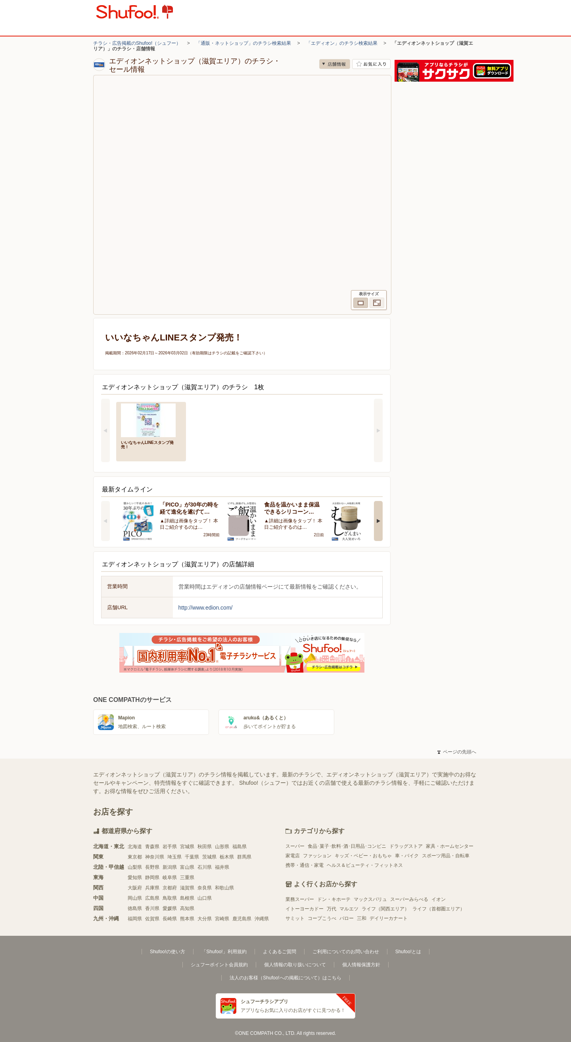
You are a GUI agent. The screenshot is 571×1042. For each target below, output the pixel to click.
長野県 (152, 867)
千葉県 (192, 857)
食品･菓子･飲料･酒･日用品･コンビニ (347, 846)
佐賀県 (152, 919)
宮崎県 (222, 919)
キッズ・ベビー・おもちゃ (363, 855)
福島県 (239, 846)
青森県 (152, 846)
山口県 (204, 898)
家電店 (293, 855)
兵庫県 (152, 888)
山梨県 (135, 867)
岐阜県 (170, 877)
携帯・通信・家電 (305, 865)
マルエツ (348, 909)
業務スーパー (300, 899)
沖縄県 (262, 919)
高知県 (187, 908)
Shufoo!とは (408, 951)
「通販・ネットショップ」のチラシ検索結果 (243, 43)
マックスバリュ (370, 899)
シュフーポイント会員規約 (219, 964)
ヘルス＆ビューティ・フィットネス (365, 865)
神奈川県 (154, 857)
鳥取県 (170, 898)
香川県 (152, 908)
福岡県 (135, 919)
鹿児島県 (241, 919)
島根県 (187, 898)
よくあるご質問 (279, 951)
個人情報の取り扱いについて (295, 964)
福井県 (222, 867)
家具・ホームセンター (449, 846)
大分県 (204, 919)
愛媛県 (170, 908)
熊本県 (187, 919)
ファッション (317, 855)
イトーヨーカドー (305, 909)
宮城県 (187, 846)
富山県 (187, 867)
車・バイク (407, 855)
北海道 (135, 846)
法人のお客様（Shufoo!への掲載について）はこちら (285, 978)
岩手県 (170, 846)
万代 (331, 909)
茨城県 (209, 857)
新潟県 (170, 867)
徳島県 (135, 908)
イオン (438, 899)
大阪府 (135, 888)
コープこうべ (322, 918)
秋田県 (204, 846)
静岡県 (152, 877)
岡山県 (135, 898)
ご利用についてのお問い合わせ (345, 951)
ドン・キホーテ (334, 899)
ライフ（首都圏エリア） (438, 909)
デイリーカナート (389, 918)
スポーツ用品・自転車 (445, 855)
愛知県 (135, 877)
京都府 (170, 888)
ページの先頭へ (456, 752)
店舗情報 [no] (334, 64)
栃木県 (227, 857)
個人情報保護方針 (361, 964)
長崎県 (170, 919)
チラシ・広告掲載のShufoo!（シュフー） (137, 43)
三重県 (187, 877)
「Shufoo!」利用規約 (223, 951)
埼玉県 (174, 857)
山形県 (222, 846)
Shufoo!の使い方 (167, 951)
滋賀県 (187, 888)
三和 (361, 918)
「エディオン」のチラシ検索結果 (341, 43)
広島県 (152, 898)
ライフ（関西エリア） (385, 909)
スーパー (295, 846)
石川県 (204, 867)
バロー (346, 918)
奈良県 (204, 888)
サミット (295, 918)
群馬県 (244, 857)
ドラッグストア (406, 846)
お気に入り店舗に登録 (371, 64)
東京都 (135, 857)
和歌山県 (224, 888)
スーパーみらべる (409, 899)
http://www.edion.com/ (205, 607)
